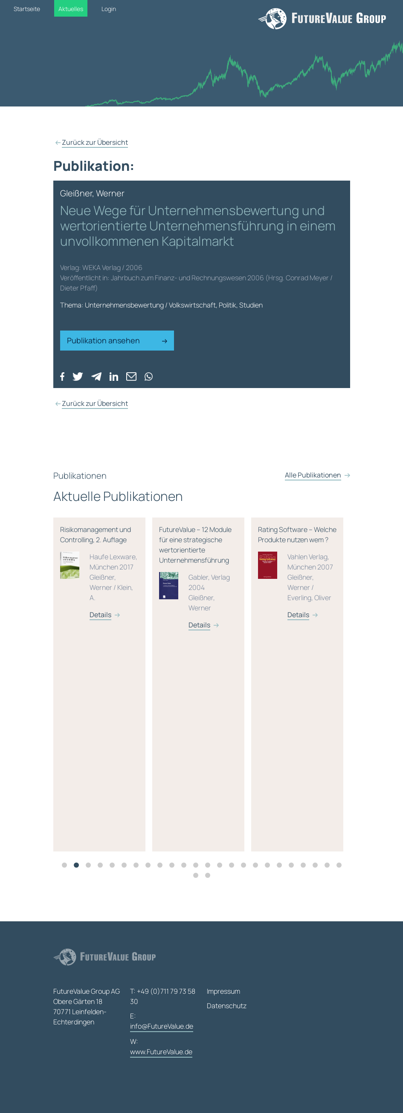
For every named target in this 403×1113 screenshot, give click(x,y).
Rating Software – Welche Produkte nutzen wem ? (308, 582)
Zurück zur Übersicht (95, 142)
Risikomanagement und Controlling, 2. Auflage (110, 582)
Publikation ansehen (117, 340)
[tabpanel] (113, 695)
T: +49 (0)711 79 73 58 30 (162, 996)
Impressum (223, 991)
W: (161, 1047)
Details (111, 625)
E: (161, 1021)
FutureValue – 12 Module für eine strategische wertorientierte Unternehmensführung (209, 587)
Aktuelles (70, 9)
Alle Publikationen (313, 495)
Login (108, 9)
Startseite (27, 9)
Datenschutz (226, 1005)
